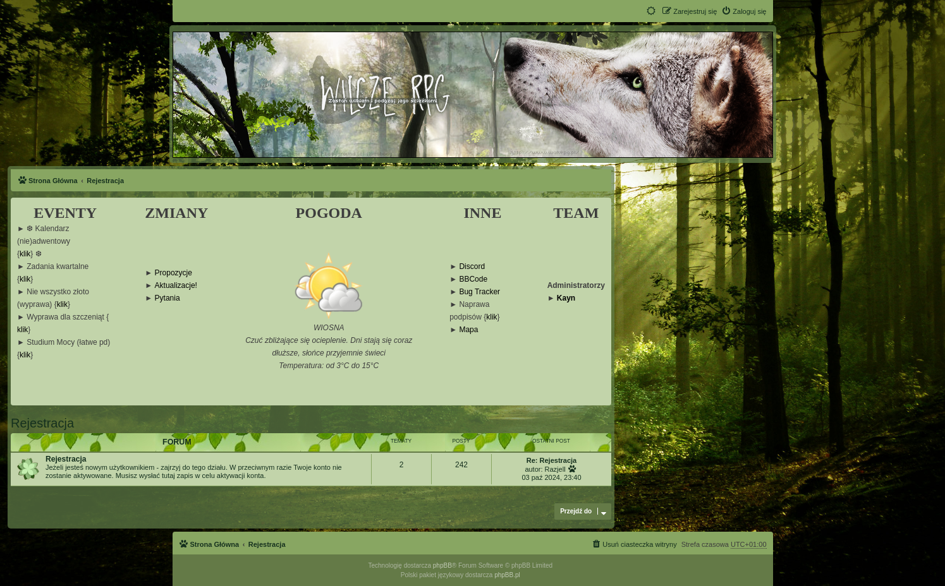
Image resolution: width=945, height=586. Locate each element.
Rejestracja (42, 423)
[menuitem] (743, 11)
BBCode (473, 279)
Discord (472, 267)
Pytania (167, 298)
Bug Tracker (479, 292)
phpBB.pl (507, 574)
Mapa (468, 330)
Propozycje (173, 273)
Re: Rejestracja (552, 460)
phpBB (442, 565)
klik (25, 254)
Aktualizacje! (176, 286)
